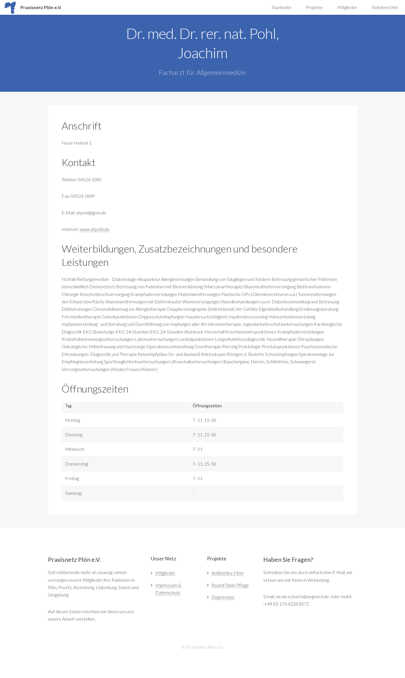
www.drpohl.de (94, 229)
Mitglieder (347, 7)
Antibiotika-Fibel (227, 572)
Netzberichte (385, 7)
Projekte (314, 7)
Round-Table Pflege (230, 585)
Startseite (281, 7)
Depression (223, 597)
